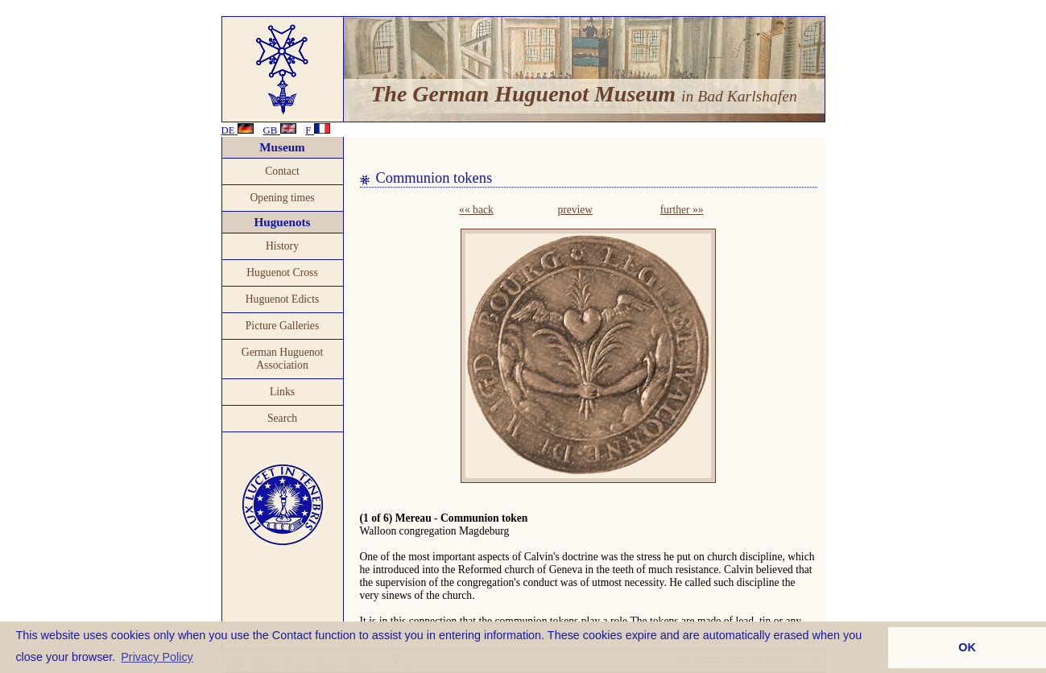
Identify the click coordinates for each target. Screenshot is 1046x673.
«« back (476, 210)
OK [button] (967, 647)
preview (575, 210)
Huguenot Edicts (283, 299)
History (282, 246)
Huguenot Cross (282, 272)
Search (282, 418)
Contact (282, 171)
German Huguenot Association (282, 358)
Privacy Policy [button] (157, 656)
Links (282, 392)
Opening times (282, 198)
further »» (682, 210)
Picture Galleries (283, 326)
